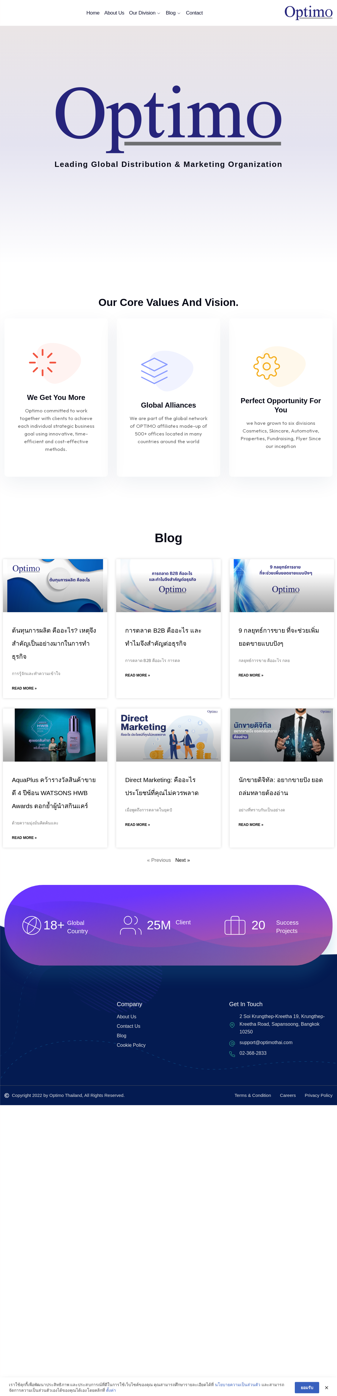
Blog (173, 13)
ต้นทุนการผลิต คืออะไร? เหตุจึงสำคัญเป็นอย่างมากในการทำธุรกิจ (54, 643)
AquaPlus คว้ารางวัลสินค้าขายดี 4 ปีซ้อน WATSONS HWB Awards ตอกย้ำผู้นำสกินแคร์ (54, 792)
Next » (182, 860)
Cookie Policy (131, 1045)
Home (93, 13)
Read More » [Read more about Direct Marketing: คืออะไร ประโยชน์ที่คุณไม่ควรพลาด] (137, 825)
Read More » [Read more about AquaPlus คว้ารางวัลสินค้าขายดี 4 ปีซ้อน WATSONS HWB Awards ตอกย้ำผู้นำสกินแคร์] (24, 838)
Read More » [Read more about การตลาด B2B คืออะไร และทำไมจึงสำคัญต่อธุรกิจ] (137, 675)
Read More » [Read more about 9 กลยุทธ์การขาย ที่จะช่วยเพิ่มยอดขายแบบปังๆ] (251, 675)
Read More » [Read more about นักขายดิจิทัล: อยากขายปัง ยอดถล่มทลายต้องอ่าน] (251, 825)
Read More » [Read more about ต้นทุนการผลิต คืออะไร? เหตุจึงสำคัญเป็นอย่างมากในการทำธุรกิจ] (24, 688)
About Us (114, 13)
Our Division (145, 13)
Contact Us (128, 1026)
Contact (194, 13)
